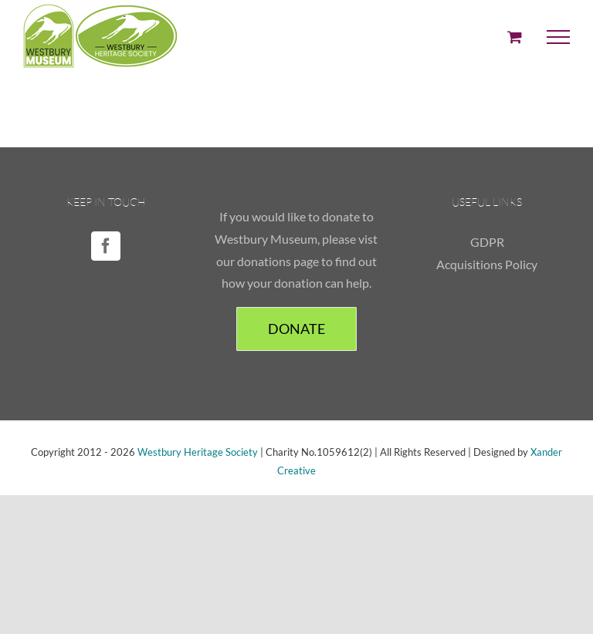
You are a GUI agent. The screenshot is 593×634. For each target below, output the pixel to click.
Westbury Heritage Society (197, 452)
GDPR (487, 241)
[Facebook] (105, 246)
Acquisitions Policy (486, 264)
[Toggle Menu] (558, 37)
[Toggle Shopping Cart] (514, 37)
